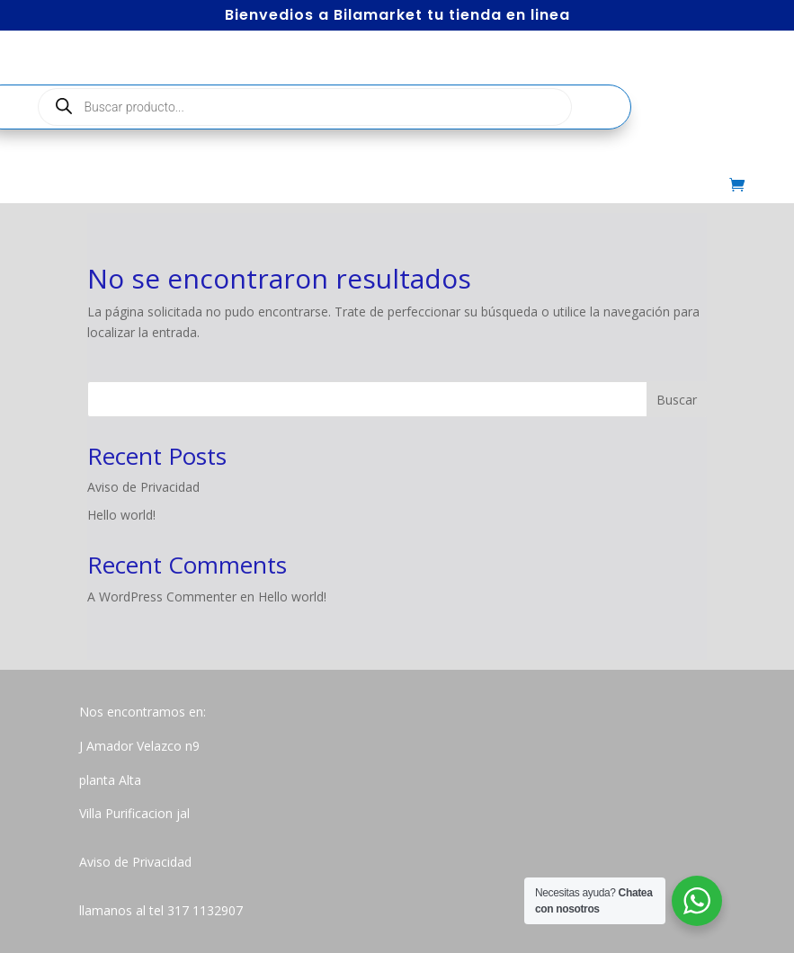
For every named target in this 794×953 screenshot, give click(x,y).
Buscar (676, 399)
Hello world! (121, 514)
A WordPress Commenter (161, 596)
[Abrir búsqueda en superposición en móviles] (305, 107)
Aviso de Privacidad (143, 486)
